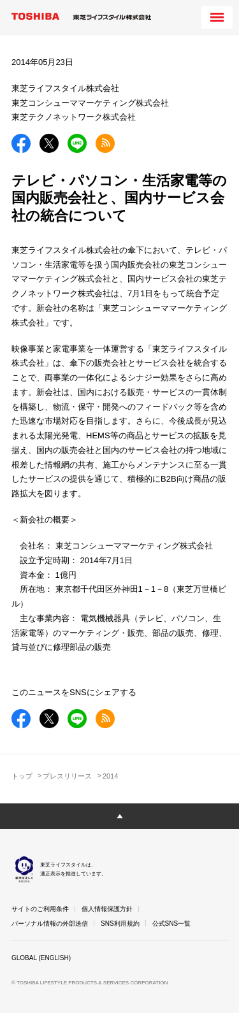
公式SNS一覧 (171, 923)
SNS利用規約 (120, 923)
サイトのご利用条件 (40, 908)
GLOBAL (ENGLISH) (41, 957)
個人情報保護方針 (107, 908)
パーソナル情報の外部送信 (49, 923)
